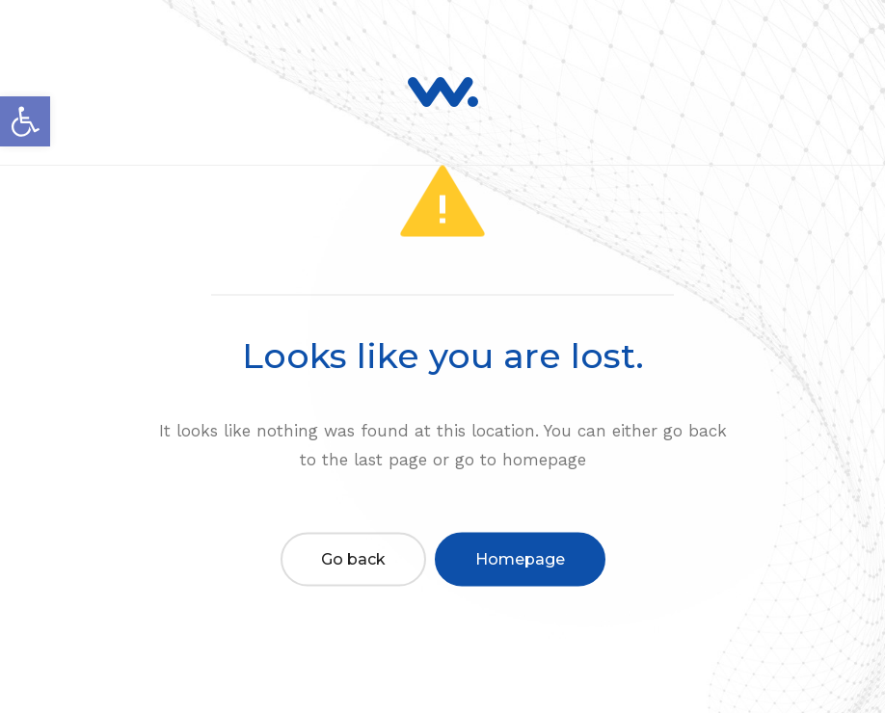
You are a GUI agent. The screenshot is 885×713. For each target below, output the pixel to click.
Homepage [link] (520, 558)
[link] (25, 121)
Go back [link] (353, 558)
